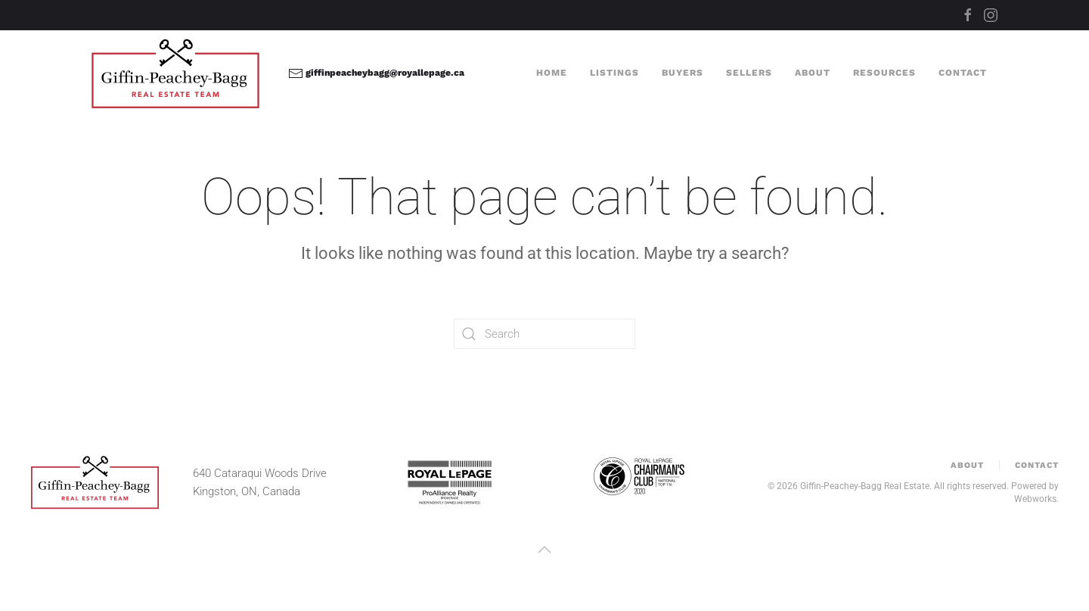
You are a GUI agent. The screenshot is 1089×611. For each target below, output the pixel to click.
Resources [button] (884, 72)
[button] (544, 549)
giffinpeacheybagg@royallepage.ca (376, 72)
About (967, 465)
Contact (963, 72)
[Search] (544, 334)
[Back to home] (178, 73)
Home (551, 72)
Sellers (749, 72)
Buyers (682, 72)
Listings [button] (614, 72)
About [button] (812, 72)
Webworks (1035, 499)
